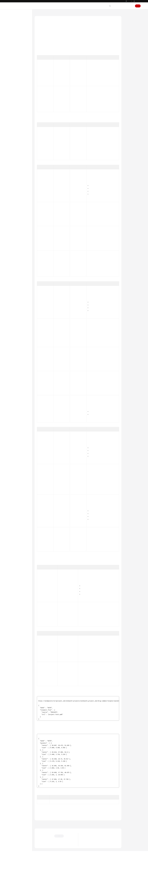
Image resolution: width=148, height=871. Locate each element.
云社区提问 (50, 854)
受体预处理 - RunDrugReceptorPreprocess (23, 140)
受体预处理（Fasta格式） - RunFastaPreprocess (22, 269)
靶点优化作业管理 (20, 116)
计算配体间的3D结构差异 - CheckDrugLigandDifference (23, 171)
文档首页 (37, 13)
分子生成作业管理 (20, 109)
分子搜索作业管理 (20, 106)
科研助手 (15, 295)
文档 (117, 6)
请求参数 (128, 35)
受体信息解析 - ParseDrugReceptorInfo (23, 146)
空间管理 (15, 57)
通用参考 (12, 315)
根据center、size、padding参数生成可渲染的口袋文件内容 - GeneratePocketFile (23, 225)
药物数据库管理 (19, 280)
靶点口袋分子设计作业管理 (21, 98)
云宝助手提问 (40, 854)
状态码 (128, 52)
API (12, 53)
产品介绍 (12, 26)
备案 (121, 6)
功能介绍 (128, 22)
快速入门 (12, 33)
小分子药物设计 (17, 77)
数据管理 (15, 63)
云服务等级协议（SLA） (16, 325)
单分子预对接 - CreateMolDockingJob (23, 275)
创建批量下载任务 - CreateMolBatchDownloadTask (23, 255)
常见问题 (12, 305)
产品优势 (84, 850)
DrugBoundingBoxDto (65, 610)
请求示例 (128, 44)
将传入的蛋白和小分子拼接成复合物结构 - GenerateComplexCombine (23, 243)
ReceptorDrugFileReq (77, 208)
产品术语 (12, 318)
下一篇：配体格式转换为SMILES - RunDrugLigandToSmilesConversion (100, 832)
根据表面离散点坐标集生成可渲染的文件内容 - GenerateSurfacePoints (23, 234)
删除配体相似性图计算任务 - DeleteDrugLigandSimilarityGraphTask (23, 216)
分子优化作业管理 (20, 90)
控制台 (127, 6)
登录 (131, 6)
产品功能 (84, 855)
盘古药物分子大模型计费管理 (21, 284)
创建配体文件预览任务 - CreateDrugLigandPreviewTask (23, 178)
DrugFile (73, 232)
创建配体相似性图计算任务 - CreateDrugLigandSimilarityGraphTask (23, 201)
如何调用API (14, 50)
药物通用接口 (18, 123)
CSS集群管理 (18, 288)
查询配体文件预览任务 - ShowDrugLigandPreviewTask (23, 186)
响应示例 (128, 48)
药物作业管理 (18, 80)
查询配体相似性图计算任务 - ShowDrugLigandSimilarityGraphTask (23, 209)
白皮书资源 (12, 328)
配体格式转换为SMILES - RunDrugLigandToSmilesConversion (23, 158)
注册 (137, 6)
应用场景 (84, 852)
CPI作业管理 (18, 113)
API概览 (13, 46)
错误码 (128, 57)
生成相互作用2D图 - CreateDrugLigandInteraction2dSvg (23, 164)
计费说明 (12, 29)
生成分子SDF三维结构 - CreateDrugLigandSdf (23, 134)
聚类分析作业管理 (20, 120)
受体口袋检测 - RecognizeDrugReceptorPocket (23, 151)
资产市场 (15, 70)
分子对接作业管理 (20, 87)
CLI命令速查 (12, 302)
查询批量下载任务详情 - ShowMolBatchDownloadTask (23, 261)
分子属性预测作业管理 (21, 103)
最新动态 (12, 23)
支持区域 (12, 332)
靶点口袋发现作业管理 (21, 94)
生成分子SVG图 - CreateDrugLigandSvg (23, 127)
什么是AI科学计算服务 (88, 847)
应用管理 (15, 67)
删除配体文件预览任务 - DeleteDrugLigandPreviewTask (23, 193)
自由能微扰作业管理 (20, 84)
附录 (12, 299)
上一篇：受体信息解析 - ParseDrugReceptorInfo (50, 832)
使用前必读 (14, 43)
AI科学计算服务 (46, 13)
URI (127, 31)
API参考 (11, 40)
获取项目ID (101, 68)
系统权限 (12, 335)
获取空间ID (101, 94)
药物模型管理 (18, 292)
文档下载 (12, 309)
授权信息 (128, 26)
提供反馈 (68, 845)
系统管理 (15, 60)
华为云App (138, 1)
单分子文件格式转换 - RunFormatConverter (23, 249)
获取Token (93, 142)
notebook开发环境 (18, 73)
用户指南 (12, 36)
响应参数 (128, 39)
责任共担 (12, 322)
